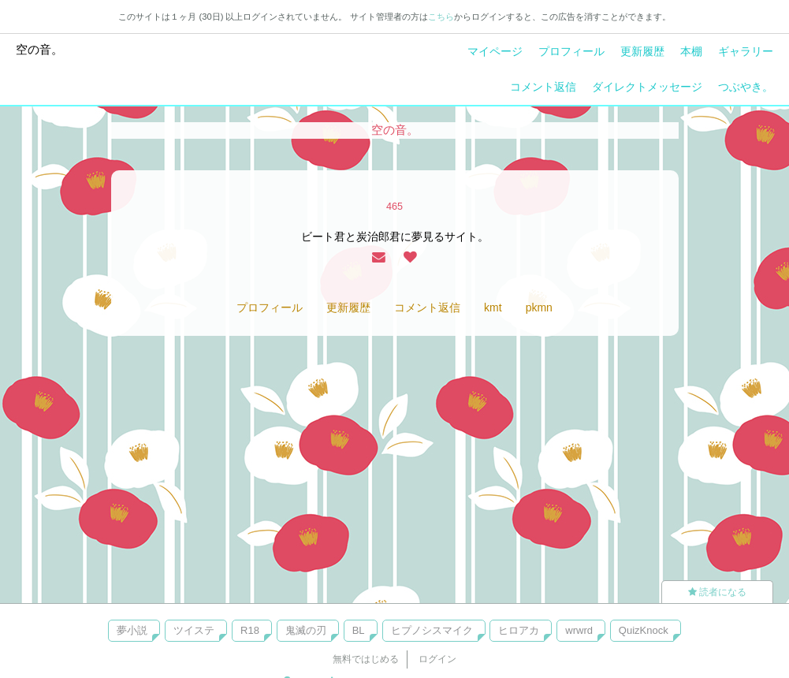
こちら (441, 16)
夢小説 (132, 630)
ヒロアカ (518, 630)
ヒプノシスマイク (432, 630)
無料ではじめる (366, 659)
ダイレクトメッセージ (647, 86)
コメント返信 (543, 86)
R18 (249, 630)
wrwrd (579, 630)
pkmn (539, 307)
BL (358, 630)
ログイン (437, 659)
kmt (493, 307)
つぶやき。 (745, 86)
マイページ (495, 51)
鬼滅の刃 (305, 630)
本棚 (691, 51)
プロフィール (571, 51)
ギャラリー (745, 51)
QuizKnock (643, 630)
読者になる (717, 592)
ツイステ (193, 630)
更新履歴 (642, 51)
